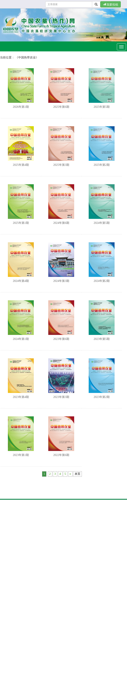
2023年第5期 (102, 339)
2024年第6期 (61, 222)
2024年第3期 (61, 280)
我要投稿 (110, 4)
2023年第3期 (61, 397)
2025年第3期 (61, 164)
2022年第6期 (61, 455)
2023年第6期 (61, 339)
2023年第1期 (21, 455)
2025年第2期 (102, 164)
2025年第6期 (61, 106)
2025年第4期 (21, 164)
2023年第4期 (21, 397)
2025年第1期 (21, 222)
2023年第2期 (102, 397)
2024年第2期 (102, 280)
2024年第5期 (102, 222)
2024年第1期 (21, 339)
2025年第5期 (102, 106)
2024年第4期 (21, 280)
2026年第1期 (21, 106)
